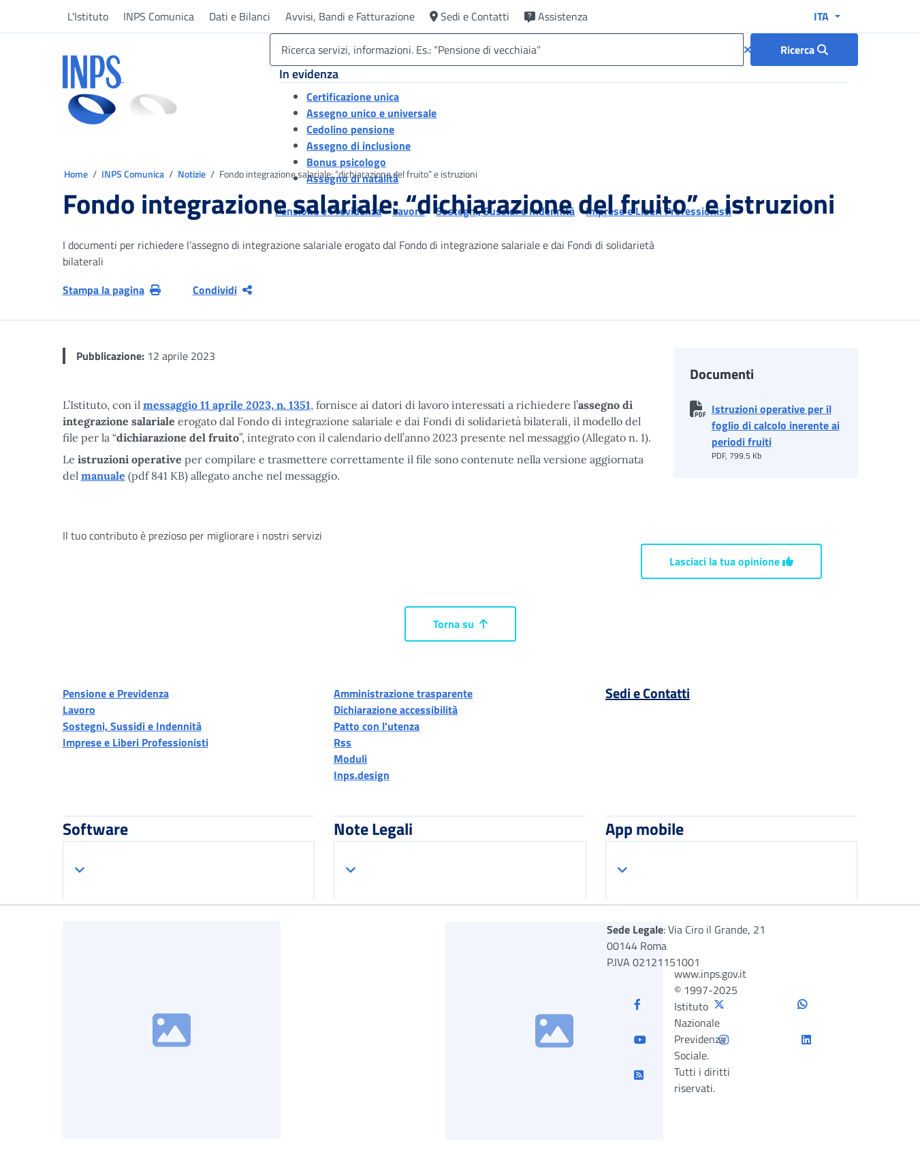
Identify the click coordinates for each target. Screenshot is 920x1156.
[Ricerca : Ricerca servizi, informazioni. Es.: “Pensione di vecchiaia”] (804, 49)
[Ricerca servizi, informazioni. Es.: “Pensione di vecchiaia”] (506, 49)
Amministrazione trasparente (403, 693)
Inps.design (362, 775)
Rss (342, 742)
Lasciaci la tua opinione (731, 561)
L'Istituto (87, 16)
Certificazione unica (352, 96)
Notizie (192, 174)
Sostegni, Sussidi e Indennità (132, 726)
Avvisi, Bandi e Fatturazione (350, 16)
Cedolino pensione (350, 129)
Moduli (350, 758)
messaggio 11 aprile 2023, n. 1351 (227, 405)
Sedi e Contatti (469, 16)
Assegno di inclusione (358, 145)
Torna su (460, 624)
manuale (103, 475)
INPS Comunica (158, 16)
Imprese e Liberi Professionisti (135, 742)
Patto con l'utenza (376, 726)
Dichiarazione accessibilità (396, 709)
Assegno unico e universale (371, 113)
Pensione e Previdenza (116, 693)
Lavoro (79, 709)
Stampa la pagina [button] (112, 290)
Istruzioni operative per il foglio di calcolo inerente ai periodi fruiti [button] (776, 425)
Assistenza (556, 16)
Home (77, 174)
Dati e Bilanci (239, 16)
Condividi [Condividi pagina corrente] (222, 290)
